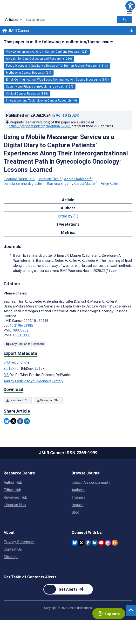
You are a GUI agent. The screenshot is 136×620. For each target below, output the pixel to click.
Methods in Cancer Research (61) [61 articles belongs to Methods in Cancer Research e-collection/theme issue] (28, 72)
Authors (78, 490)
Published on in (42, 115)
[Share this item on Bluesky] (7, 421)
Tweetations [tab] (68, 224)
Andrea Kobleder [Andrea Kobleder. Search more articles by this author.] (78, 179)
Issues (77, 505)
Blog (75, 512)
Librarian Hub (15, 505)
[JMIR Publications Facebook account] (88, 543)
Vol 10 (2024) (67, 115)
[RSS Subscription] (115, 543)
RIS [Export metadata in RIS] (6, 375)
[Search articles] (124, 19)
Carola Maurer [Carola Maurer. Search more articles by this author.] (86, 183)
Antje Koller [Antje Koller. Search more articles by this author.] (111, 183)
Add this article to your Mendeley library (33, 381)
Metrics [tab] (68, 232)
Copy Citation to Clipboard (25, 344)
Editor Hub (12, 490)
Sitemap (11, 557)
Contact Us (13, 549)
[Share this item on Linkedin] (27, 421)
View (114, 271)
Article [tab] (68, 200)
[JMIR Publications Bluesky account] (75, 543)
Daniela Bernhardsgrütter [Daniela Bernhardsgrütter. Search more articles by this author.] (24, 183)
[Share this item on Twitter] (13, 421)
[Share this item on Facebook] (20, 421)
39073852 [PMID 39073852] (20, 330)
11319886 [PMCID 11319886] (23, 335)
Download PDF (17, 400)
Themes (78, 497)
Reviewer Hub (15, 497)
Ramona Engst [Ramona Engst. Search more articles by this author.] (59, 183)
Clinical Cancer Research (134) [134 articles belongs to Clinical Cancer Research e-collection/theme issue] (27, 93)
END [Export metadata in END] (7, 362)
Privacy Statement (19, 542)
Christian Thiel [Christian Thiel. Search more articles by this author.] (50, 179)
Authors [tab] (68, 208)
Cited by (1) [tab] (68, 216)
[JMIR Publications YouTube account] (101, 543)
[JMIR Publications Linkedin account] (95, 543)
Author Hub (13, 482)
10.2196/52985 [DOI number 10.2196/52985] (21, 325)
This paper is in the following (58, 42)
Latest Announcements (91, 482)
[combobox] (70, 19)
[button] (130, 5)
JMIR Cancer (15, 30)
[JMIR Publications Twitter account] (81, 543)
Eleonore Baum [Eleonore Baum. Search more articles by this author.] (19, 179)
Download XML (48, 400)
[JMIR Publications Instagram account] (108, 543)
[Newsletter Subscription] (68, 589)
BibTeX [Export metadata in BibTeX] (9, 369)
